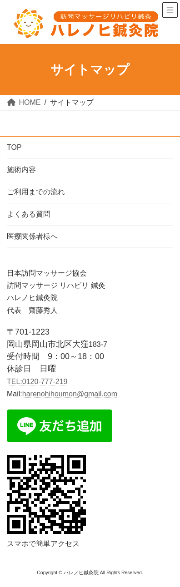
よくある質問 (28, 214)
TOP (14, 147)
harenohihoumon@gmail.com (69, 394)
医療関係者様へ (32, 236)
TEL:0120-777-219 (37, 381)
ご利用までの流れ (36, 192)
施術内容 (21, 169)
